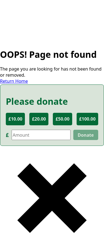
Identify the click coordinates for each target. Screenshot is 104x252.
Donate (86, 135)
